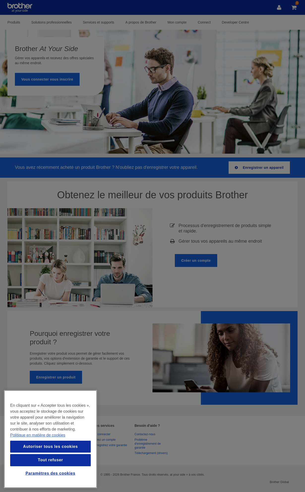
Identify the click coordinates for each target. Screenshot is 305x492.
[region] (50, 439)
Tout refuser (50, 460)
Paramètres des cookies (50, 473)
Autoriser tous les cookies (50, 446)
